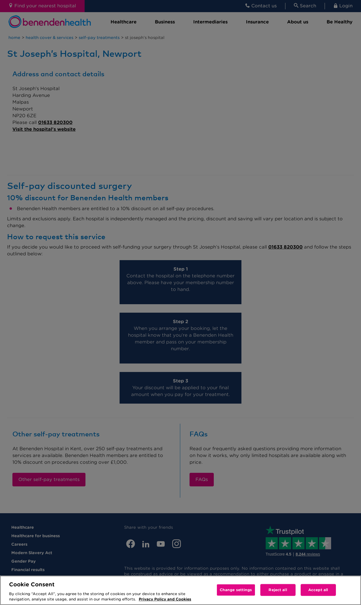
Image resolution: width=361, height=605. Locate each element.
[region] (180, 590)
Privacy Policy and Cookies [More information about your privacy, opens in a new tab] (165, 599)
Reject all (277, 590)
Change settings (236, 590)
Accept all (318, 590)
